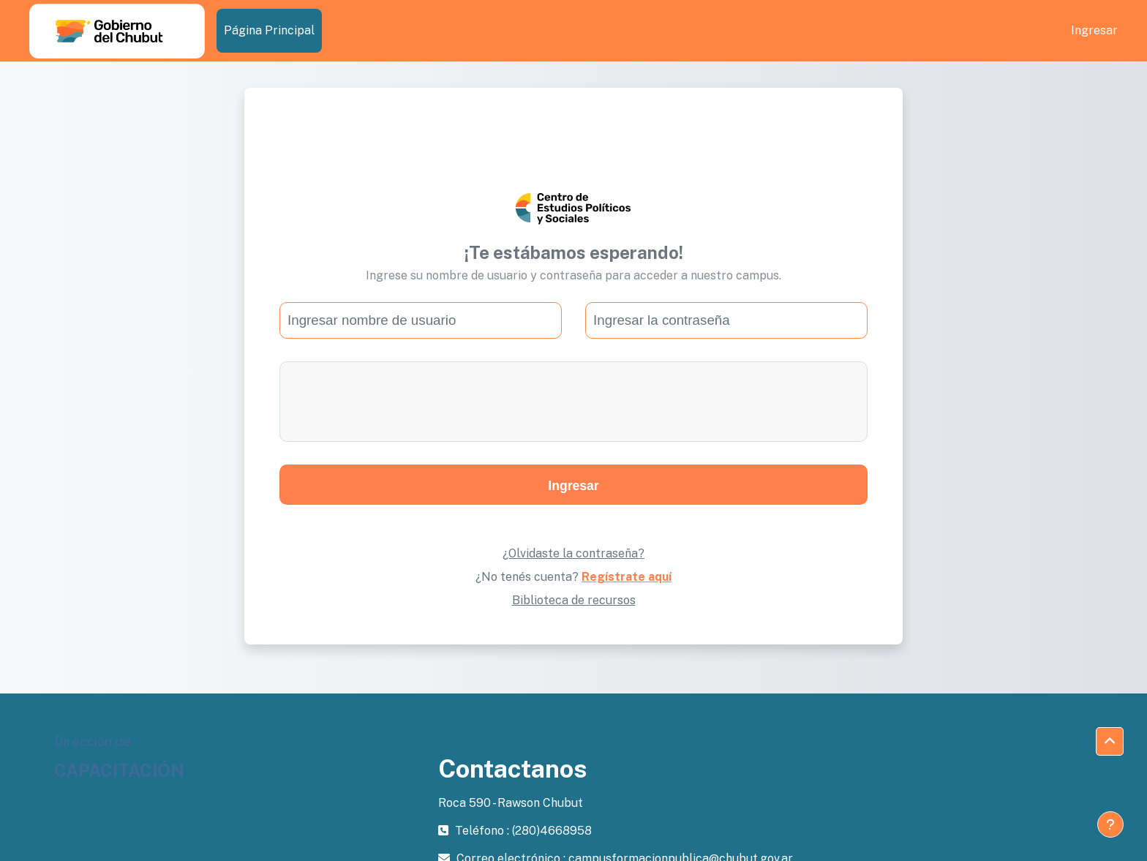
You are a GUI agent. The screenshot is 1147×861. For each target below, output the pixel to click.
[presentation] (573, 401)
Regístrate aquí (627, 577)
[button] (1110, 741)
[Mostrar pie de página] (1110, 824)
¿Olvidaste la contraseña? (573, 553)
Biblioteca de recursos (574, 600)
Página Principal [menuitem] (269, 30)
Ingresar (1094, 30)
